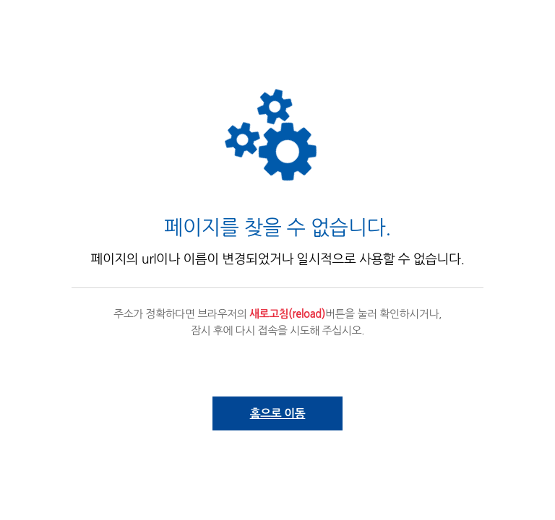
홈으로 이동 (278, 413)
